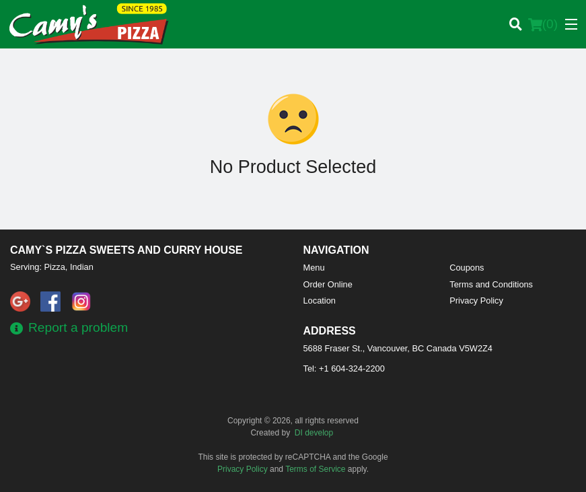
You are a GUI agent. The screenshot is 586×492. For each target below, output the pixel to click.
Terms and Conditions (491, 284)
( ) (543, 24)
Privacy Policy (476, 300)
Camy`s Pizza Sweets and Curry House (126, 250)
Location (319, 300)
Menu (314, 267)
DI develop (314, 432)
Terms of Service (315, 469)
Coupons (466, 267)
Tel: (344, 368)
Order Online (328, 284)
